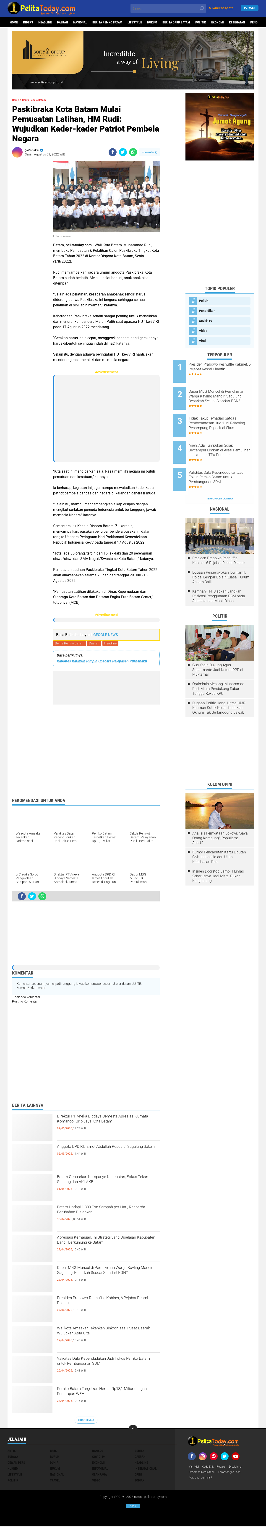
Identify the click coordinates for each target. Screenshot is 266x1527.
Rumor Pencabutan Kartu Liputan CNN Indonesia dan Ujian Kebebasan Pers (219, 837)
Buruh (54, 1457)
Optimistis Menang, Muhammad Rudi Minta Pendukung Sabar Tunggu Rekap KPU (218, 669)
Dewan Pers (16, 1463)
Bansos (97, 1451)
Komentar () (149, 152)
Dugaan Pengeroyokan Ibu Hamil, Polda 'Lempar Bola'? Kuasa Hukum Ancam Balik (220, 557)
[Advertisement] (30, 229)
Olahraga (99, 1475)
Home (14, 22)
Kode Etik (210, 1468)
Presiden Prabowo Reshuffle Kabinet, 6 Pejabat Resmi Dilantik (106, 1304)
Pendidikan (207, 311)
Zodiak (139, 1481)
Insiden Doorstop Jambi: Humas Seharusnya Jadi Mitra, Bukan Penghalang (218, 856)
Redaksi (225, 1468)
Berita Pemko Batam (107, 22)
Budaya (13, 1457)
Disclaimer (241, 1468)
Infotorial (100, 1469)
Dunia (54, 1463)
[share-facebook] (113, 152)
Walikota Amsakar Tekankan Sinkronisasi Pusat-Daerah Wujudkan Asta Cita (104, 1338)
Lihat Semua (86, 1420)
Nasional (80, 22)
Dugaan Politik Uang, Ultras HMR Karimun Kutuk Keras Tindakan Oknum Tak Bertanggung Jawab (218, 688)
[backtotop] (133, 1430)
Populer (249, 8)
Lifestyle (135, 22)
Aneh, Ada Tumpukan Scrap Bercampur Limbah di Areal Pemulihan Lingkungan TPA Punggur (223, 438)
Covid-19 (205, 321)
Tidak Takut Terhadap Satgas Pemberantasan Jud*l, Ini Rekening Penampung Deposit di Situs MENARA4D (225, 415)
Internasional (146, 1469)
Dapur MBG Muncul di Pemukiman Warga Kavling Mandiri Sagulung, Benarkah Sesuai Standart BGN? (101, 1277)
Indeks (28, 22)
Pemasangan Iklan (236, 1474)
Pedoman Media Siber (204, 1474)
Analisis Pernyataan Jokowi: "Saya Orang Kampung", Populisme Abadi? (220, 818)
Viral (202, 341)
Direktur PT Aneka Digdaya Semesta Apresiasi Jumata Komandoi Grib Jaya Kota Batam (106, 1126)
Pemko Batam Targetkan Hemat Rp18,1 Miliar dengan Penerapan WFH (108, 1394)
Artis (12, 1451)
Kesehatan (237, 22)
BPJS (53, 1451)
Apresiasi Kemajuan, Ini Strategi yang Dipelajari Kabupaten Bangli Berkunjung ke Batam (107, 1247)
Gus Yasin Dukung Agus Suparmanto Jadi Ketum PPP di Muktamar (217, 650)
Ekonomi (217, 22)
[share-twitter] (123, 152)
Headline (45, 22)
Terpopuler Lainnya (219, 478)
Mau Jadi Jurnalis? (202, 1479)
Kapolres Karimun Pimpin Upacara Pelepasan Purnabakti (102, 662)
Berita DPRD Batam (176, 22)
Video (203, 331)
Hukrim (13, 1469)
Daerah (62, 22)
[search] (168, 8)
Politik (200, 22)
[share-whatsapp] (133, 152)
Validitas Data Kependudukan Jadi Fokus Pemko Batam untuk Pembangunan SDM (100, 1368)
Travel (55, 1481)
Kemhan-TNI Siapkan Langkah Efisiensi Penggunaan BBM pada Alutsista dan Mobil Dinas (218, 576)
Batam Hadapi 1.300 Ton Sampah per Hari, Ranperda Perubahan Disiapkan (105, 1213)
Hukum (152, 22)
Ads (133, 1506)
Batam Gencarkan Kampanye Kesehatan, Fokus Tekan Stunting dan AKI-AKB (105, 1187)
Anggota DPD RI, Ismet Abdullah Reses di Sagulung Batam (106, 1152)
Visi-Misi (195, 1468)
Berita (139, 1451)
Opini (138, 1475)
